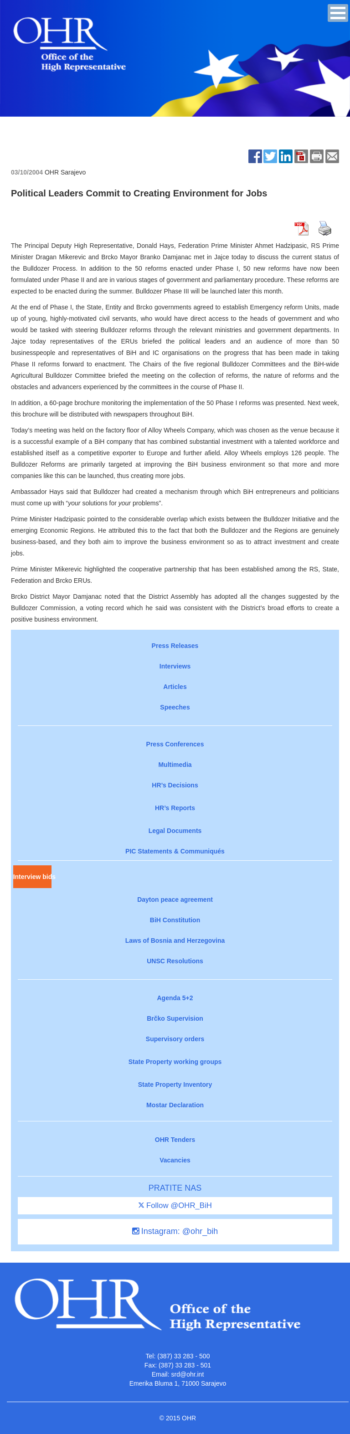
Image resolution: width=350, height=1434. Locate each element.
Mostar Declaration (175, 1105)
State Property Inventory (175, 1084)
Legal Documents (175, 830)
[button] (338, 13)
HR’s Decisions (175, 785)
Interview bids (32, 876)
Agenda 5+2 (175, 998)
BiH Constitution (175, 920)
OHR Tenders (175, 1139)
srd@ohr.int (187, 1374)
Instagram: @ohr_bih (175, 1231)
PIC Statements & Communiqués (175, 851)
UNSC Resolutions (175, 961)
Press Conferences (175, 744)
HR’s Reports (175, 808)
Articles (174, 686)
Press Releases (175, 645)
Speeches (175, 707)
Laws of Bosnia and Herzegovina (175, 940)
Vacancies (175, 1160)
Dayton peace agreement (175, 899)
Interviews (175, 666)
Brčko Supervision (175, 1018)
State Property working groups (175, 1061)
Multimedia (174, 764)
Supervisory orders (175, 1039)
